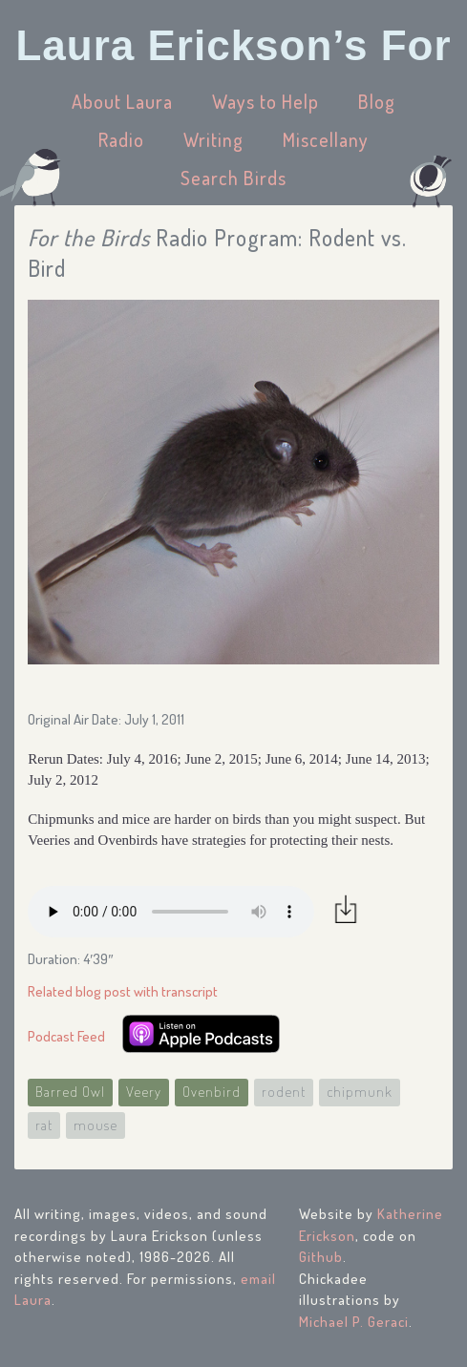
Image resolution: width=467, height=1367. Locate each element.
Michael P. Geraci (354, 1322)
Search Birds (233, 177)
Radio (121, 139)
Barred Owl (70, 1092)
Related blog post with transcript (123, 991)
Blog (376, 101)
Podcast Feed (66, 1036)
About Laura (122, 101)
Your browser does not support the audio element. (171, 911)
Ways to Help (265, 101)
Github (321, 1257)
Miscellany (326, 139)
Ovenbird (211, 1092)
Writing (213, 139)
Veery (143, 1092)
